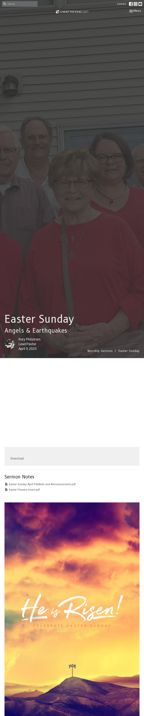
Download (17, 458)
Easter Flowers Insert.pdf (22, 489)
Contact (121, 3)
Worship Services (99, 351)
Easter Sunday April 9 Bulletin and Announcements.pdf (40, 484)
